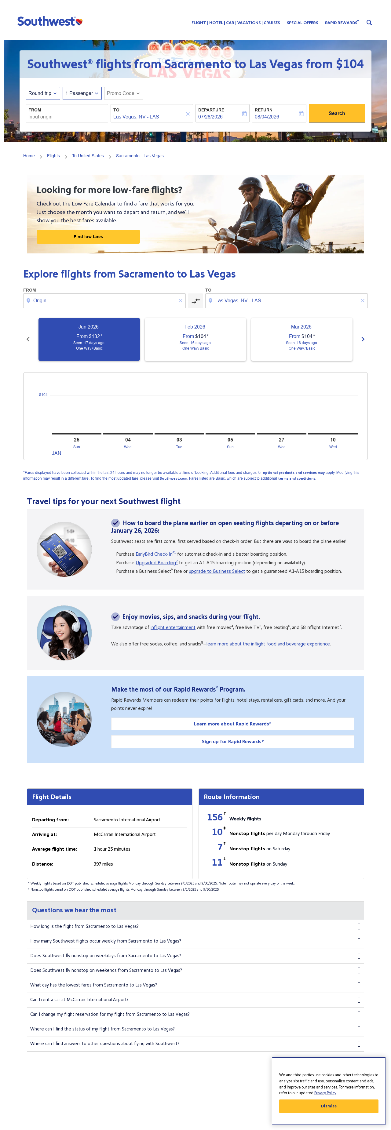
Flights (53, 155)
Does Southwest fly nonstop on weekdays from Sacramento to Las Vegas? (195, 956)
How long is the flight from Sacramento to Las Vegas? (195, 926)
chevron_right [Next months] (363, 339)
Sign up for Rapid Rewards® (233, 742)
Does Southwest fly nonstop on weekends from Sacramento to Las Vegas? (195, 970)
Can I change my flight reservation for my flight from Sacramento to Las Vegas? (195, 1014)
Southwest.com (173, 478)
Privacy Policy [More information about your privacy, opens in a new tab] (325, 1093)
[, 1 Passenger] (79, 93)
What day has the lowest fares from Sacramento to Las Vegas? (195, 985)
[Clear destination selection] (363, 301)
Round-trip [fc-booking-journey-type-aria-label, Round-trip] (39, 93)
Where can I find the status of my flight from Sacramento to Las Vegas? (195, 1029)
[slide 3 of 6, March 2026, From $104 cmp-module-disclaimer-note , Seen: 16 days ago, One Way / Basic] (302, 339)
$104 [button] (350, 64)
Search (337, 113)
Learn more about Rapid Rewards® (233, 724)
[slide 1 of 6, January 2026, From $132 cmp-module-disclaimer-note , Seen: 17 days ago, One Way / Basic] (89, 339)
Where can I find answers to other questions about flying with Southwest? (195, 1043)
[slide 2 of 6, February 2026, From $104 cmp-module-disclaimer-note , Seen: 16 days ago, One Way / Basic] (195, 339)
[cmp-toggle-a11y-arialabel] (195, 300)
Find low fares (88, 236)
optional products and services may (294, 473)
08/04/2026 (267, 116)
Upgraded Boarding (157, 563)
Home (29, 155)
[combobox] (66, 117)
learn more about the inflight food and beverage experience (268, 644)
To (116, 109)
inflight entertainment (173, 627)
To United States (88, 155)
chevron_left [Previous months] (28, 339)
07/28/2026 (210, 116)
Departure (211, 109)
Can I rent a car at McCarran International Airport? (195, 1000)
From (34, 109)
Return (263, 109)
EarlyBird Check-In (156, 554)
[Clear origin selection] (181, 301)
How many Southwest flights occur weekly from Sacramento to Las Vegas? (195, 941)
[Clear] (189, 113)
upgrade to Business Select (217, 571)
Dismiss (329, 1106)
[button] (51, 20)
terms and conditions (296, 478)
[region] (329, 1091)
